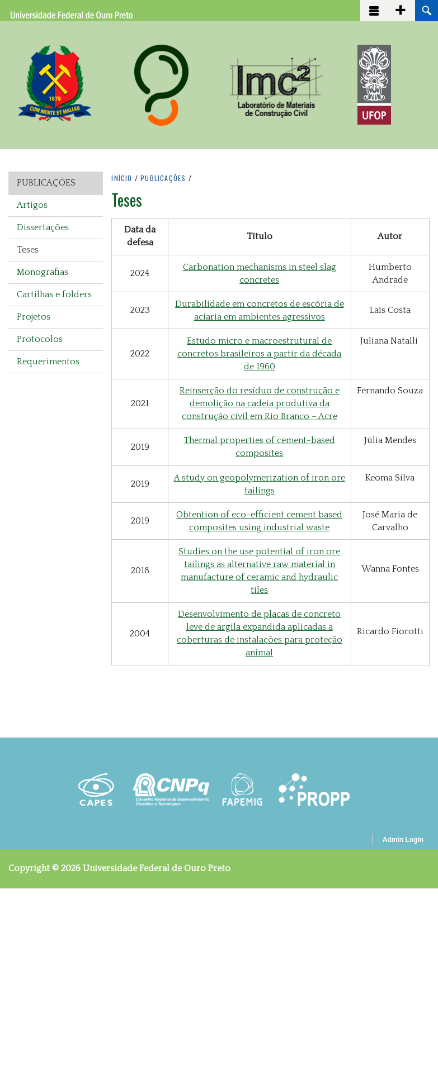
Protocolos (40, 339)
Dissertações (43, 227)
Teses (28, 250)
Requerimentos (48, 361)
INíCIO (121, 178)
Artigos (32, 205)
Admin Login (403, 840)
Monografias (42, 272)
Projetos (33, 317)
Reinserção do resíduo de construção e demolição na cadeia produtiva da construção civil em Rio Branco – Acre (260, 403)
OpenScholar (344, 841)
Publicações (46, 183)
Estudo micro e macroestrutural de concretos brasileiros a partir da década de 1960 (259, 354)
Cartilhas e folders (54, 294)
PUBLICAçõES (163, 178)
